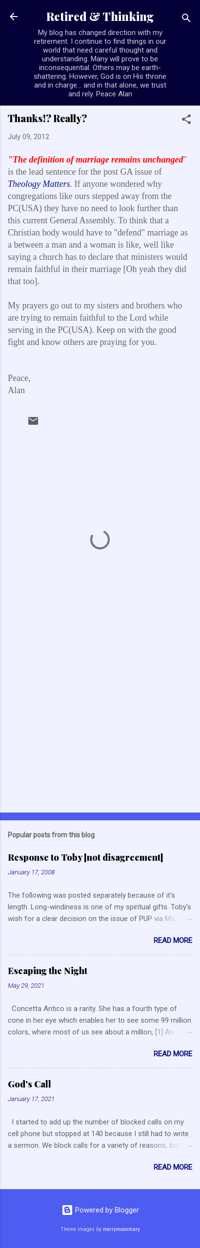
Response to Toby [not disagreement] (85, 857)
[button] (186, 120)
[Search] (186, 20)
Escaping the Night (47, 971)
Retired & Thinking (100, 16)
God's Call (29, 1084)
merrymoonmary (121, 1229)
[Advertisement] (100, 729)
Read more (173, 940)
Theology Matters (39, 184)
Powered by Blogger (100, 1210)
